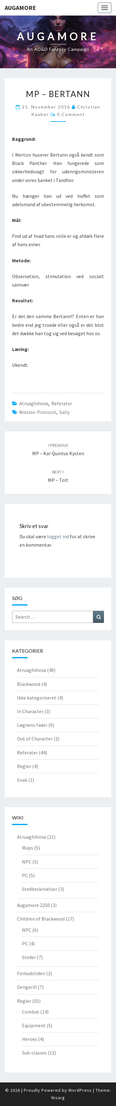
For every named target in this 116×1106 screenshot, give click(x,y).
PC (25, 875)
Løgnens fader (32, 725)
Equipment (33, 1025)
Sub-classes (34, 1053)
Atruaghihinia (33, 403)
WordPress (80, 1090)
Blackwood (28, 684)
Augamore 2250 (33, 905)
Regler (24, 766)
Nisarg (58, 1097)
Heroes (29, 1039)
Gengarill (27, 987)
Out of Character (35, 738)
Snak (22, 780)
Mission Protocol (37, 412)
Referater (61, 403)
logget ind (58, 536)
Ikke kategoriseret (36, 698)
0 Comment (71, 114)
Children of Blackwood (41, 919)
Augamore (20, 7)
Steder (29, 957)
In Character (30, 711)
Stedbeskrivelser (39, 889)
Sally (64, 412)
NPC (26, 862)
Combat (30, 1012)
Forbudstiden (31, 973)
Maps (27, 848)
